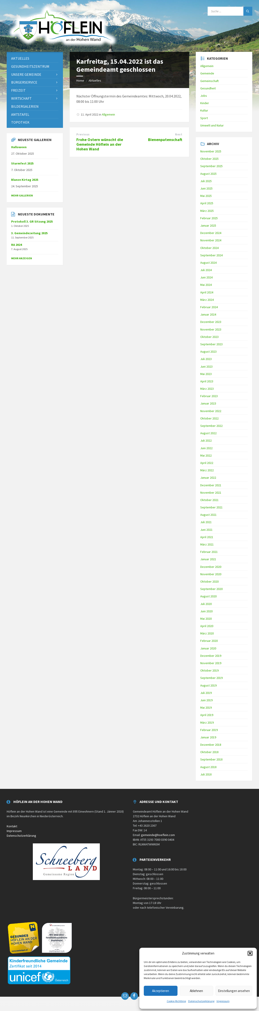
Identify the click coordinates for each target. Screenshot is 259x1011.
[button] (250, 953)
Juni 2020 (206, 611)
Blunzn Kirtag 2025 (24, 180)
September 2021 (211, 507)
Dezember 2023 (210, 322)
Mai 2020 (206, 619)
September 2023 (211, 344)
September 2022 (211, 426)
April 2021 (206, 537)
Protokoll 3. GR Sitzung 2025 (32, 221)
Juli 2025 (206, 181)
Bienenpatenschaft (165, 139)
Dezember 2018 (210, 745)
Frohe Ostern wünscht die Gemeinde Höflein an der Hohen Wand (99, 144)
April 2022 (206, 463)
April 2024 (206, 292)
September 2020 (211, 589)
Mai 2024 (206, 285)
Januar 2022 (208, 478)
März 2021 (207, 544)
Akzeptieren (160, 991)
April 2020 (206, 626)
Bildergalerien (25, 106)
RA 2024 (16, 245)
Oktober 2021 (209, 500)
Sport (204, 118)
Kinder (204, 103)
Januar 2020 (208, 648)
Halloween (19, 147)
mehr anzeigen (21, 258)
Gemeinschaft (209, 81)
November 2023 (210, 329)
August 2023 (208, 352)
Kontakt (12, 826)
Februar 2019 (209, 730)
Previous (83, 134)
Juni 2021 (206, 530)
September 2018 (211, 759)
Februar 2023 (209, 396)
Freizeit (18, 90)
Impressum (223, 1001)
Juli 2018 (206, 774)
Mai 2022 (206, 455)
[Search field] (230, 11)
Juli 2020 (206, 604)
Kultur (204, 110)
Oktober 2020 (209, 581)
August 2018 (208, 767)
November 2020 (210, 574)
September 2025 (211, 166)
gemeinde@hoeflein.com (158, 835)
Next (178, 134)
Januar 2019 (208, 737)
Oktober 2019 (209, 670)
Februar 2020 (209, 641)
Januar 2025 (208, 225)
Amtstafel (20, 114)
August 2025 (208, 174)
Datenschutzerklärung (201, 1001)
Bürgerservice (24, 82)
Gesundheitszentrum (30, 66)
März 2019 (207, 722)
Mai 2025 (206, 196)
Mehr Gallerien (22, 195)
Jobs (203, 96)
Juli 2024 (206, 270)
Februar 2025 (209, 218)
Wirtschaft (21, 98)
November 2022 (210, 411)
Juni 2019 (206, 700)
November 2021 (210, 493)
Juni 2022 (206, 448)
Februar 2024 (209, 307)
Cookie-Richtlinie (176, 1001)
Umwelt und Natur (212, 125)
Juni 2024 (206, 277)
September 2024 (211, 255)
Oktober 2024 (209, 248)
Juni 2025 (206, 188)
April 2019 (206, 715)
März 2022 (207, 470)
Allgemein (108, 114)
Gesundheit (208, 88)
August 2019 (208, 685)
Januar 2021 (208, 559)
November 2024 (210, 240)
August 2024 (208, 263)
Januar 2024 (208, 314)
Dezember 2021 (210, 485)
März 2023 (207, 389)
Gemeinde (207, 73)
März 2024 (207, 300)
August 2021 (208, 515)
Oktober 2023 (209, 337)
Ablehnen (196, 991)
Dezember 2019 (210, 656)
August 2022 (208, 433)
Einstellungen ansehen (234, 991)
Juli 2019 (206, 693)
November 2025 (210, 151)
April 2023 (206, 381)
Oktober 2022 (209, 418)
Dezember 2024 (210, 233)
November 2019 (210, 663)
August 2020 (208, 596)
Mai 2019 (206, 708)
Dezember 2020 (210, 567)
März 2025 (207, 211)
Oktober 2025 (209, 159)
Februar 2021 (209, 552)
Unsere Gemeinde (26, 74)
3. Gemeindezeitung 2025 (29, 233)
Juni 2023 (206, 366)
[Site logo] (62, 46)
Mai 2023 (206, 374)
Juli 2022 (206, 440)
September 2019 (211, 678)
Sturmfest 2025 (22, 163)
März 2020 (207, 633)
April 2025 (206, 203)
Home (80, 80)
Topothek (20, 122)
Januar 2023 (208, 403)
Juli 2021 (206, 522)
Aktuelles (95, 80)
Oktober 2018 (209, 752)
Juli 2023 (206, 359)
